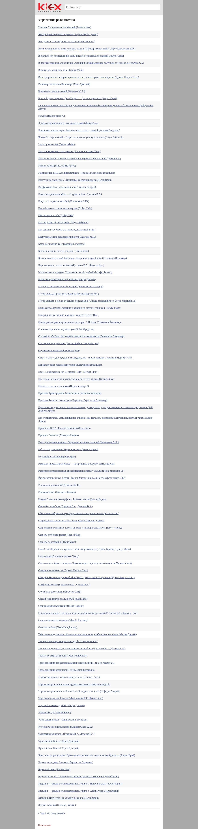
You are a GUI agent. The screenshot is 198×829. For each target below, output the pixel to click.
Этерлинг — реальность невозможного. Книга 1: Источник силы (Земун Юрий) (80, 783)
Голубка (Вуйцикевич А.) (51, 116)
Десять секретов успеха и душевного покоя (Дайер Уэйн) (68, 123)
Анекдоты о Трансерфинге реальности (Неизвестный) (66, 41)
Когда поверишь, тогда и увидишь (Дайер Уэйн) (63, 251)
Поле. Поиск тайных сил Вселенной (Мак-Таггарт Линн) (68, 372)
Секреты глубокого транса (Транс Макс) (59, 534)
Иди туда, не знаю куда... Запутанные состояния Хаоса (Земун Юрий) (75, 180)
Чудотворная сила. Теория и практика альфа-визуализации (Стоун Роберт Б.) (78, 776)
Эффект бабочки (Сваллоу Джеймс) (57, 805)
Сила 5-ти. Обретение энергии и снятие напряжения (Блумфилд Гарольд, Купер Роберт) (84, 549)
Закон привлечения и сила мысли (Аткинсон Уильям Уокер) (69, 151)
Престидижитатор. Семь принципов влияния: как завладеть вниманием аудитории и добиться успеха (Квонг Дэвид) (95, 419)
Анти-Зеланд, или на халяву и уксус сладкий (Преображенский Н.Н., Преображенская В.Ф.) (86, 48)
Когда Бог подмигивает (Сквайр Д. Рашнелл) (61, 244)
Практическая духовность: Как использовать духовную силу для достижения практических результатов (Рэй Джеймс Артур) (95, 409)
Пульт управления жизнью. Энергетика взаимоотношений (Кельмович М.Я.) (78, 442)
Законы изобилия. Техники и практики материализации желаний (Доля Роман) (79, 158)
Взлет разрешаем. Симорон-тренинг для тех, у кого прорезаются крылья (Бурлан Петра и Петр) (88, 77)
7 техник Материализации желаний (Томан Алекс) (64, 27)
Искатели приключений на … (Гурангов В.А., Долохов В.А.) (70, 194)
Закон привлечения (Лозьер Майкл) (57, 144)
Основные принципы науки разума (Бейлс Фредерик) (66, 329)
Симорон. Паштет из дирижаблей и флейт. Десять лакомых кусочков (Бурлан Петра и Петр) (86, 577)
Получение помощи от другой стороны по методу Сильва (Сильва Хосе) (76, 379)
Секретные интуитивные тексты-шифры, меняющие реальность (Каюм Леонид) (80, 527)
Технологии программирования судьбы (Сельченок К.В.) (68, 641)
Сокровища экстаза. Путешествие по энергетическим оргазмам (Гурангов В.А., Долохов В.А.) (87, 613)
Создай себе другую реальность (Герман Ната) (62, 598)
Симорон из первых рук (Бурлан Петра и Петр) (63, 570)
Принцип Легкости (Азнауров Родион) (58, 435)
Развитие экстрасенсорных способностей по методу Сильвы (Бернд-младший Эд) (81, 470)
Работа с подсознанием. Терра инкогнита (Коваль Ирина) (68, 449)
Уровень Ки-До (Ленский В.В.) (54, 712)
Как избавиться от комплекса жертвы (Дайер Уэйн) (65, 208)
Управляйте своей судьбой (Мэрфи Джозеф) (61, 705)
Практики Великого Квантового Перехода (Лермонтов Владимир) (72, 400)
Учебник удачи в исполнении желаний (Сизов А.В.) (65, 726)
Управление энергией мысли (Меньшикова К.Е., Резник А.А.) (70, 698)
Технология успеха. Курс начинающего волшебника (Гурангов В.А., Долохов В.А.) (81, 648)
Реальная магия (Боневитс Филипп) (57, 492)
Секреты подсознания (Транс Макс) (57, 542)
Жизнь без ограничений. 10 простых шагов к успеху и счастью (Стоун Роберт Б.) (80, 137)
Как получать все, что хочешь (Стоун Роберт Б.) (63, 222)
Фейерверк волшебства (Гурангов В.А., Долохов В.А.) (66, 734)
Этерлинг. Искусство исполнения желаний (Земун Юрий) (68, 798)
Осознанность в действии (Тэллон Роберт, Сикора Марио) (68, 343)
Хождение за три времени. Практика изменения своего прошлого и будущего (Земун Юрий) (86, 755)
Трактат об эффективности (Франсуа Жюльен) (62, 655)
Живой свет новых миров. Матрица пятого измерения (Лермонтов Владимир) (79, 130)
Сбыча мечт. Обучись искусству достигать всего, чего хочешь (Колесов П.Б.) (78, 513)
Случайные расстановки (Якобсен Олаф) (59, 591)
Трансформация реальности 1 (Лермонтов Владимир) (66, 670)
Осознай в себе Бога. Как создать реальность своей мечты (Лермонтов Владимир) (81, 336)
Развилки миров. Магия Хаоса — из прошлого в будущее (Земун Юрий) (76, 463)
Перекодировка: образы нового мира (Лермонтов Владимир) (70, 364)
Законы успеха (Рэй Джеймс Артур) (57, 165)
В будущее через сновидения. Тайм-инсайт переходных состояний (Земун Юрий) (81, 55)
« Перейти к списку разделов (51, 813)
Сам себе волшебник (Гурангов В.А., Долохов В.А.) (65, 506)
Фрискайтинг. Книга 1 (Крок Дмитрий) (58, 741)
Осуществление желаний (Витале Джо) (59, 350)
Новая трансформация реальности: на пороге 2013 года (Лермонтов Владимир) (80, 322)
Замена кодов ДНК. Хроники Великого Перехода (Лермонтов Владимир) (76, 172)
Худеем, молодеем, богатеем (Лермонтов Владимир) (65, 762)
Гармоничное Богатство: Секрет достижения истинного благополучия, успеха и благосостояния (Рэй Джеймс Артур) (96, 107)
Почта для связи (44, 825)
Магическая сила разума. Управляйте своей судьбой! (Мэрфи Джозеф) (75, 272)
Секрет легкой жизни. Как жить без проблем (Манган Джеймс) (71, 520)
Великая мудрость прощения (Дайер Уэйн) (60, 70)
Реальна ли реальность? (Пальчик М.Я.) (59, 485)
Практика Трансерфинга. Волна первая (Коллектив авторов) (69, 393)
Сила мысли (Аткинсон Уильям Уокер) (58, 556)
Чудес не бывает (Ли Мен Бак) (54, 769)
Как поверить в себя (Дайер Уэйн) (56, 215)
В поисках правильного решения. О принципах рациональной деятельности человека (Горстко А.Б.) (91, 63)
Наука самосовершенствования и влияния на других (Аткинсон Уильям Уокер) (79, 308)
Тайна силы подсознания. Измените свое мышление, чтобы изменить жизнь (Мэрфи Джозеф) (87, 634)
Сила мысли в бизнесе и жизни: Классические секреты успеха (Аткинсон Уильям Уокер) (85, 563)
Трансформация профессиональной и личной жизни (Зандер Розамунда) (76, 662)
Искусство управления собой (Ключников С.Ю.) (63, 201)
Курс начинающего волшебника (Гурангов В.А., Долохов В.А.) (71, 265)
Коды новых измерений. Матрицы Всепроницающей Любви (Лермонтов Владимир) (82, 258)
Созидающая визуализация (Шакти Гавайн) (61, 606)
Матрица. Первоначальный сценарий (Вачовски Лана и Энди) (70, 286)
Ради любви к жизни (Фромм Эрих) (57, 456)
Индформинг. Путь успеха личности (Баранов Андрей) (67, 187)
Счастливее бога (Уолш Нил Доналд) (57, 627)
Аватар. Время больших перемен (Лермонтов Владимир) (68, 34)
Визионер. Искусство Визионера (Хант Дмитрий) (64, 84)
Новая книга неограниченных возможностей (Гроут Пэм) (68, 315)
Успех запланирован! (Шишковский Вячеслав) (62, 719)
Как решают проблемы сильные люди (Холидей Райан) (67, 229)
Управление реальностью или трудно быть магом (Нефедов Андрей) (74, 684)
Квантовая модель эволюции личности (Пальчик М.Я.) (67, 236)
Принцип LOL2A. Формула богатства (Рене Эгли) (64, 428)
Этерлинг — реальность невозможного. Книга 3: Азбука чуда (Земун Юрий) (78, 790)
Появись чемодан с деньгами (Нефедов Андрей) (63, 386)
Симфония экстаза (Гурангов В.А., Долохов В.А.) (64, 584)
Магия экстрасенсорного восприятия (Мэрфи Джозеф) (67, 279)
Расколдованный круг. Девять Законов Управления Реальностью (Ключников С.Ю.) (82, 478)
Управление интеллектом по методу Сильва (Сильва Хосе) (69, 677)
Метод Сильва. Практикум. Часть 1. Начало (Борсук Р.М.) (68, 293)
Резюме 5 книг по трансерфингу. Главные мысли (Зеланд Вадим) (72, 499)
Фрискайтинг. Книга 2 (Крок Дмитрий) (58, 748)
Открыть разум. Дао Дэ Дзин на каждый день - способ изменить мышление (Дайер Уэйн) (85, 357)
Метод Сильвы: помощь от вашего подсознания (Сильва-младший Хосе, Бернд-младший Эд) (87, 300)
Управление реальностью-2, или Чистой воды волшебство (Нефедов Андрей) (79, 691)
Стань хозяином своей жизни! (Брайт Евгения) (62, 620)
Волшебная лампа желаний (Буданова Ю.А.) (61, 91)
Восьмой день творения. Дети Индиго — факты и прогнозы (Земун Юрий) (77, 98)
